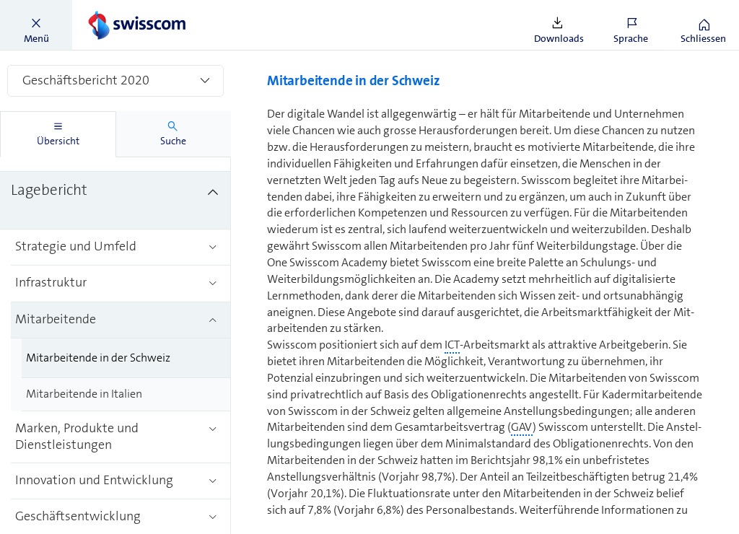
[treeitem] (115, 200)
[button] (36, 25)
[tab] (58, 134)
